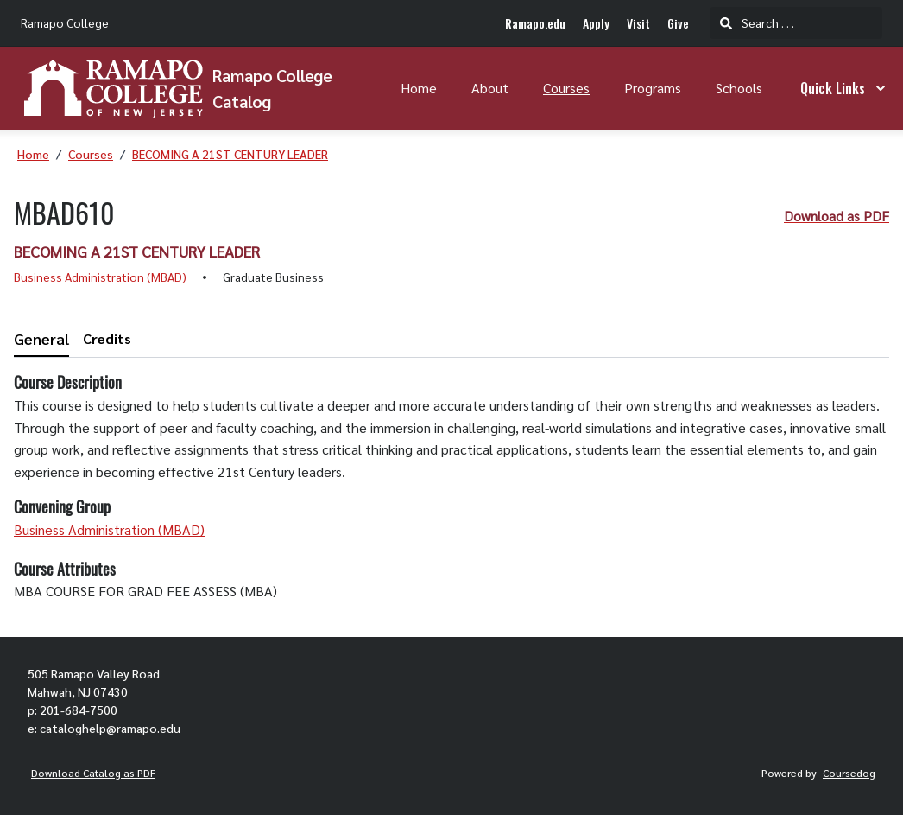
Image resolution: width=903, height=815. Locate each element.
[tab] (41, 339)
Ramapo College (65, 22)
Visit (638, 23)
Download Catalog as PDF (93, 773)
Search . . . (757, 22)
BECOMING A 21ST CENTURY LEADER (230, 154)
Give (678, 23)
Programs (652, 88)
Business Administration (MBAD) (101, 276)
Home (419, 88)
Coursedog (849, 773)
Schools (739, 88)
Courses (566, 88)
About (489, 88)
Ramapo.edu (535, 23)
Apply (596, 23)
